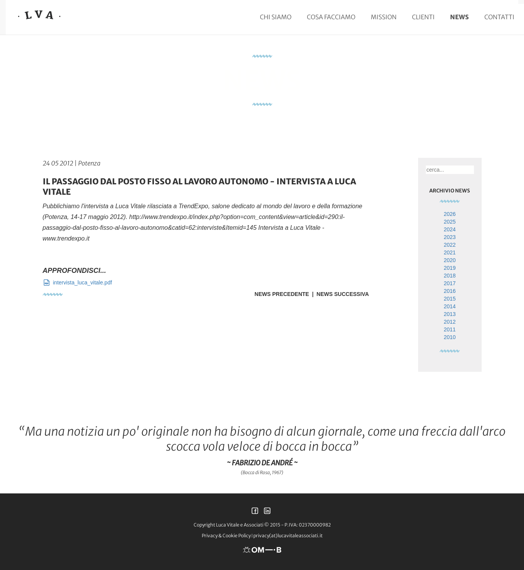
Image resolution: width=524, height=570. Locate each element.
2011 (449, 329)
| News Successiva (339, 294)
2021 (449, 252)
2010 (449, 337)
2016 (449, 291)
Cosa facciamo (331, 17)
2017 (449, 283)
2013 (449, 314)
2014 (449, 306)
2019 (449, 268)
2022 (449, 245)
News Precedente (281, 294)
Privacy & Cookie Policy (226, 535)
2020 (449, 260)
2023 (449, 237)
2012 (449, 322)
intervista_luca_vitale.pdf (77, 282)
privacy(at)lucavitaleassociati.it (288, 535)
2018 (449, 275)
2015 (449, 299)
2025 (449, 222)
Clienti (423, 17)
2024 (449, 229)
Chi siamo (275, 17)
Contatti (499, 17)
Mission (384, 17)
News (459, 17)
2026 (449, 214)
